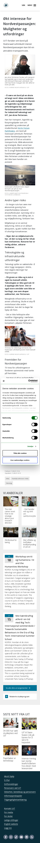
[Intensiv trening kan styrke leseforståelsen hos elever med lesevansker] (29, 758)
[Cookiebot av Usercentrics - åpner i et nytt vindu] (28, 381)
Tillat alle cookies (20, 453)
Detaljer (30, 446)
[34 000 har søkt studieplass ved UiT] (10, 728)
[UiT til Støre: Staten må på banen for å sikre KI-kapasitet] (29, 731)
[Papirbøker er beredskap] (10, 754)
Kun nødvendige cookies (20, 460)
